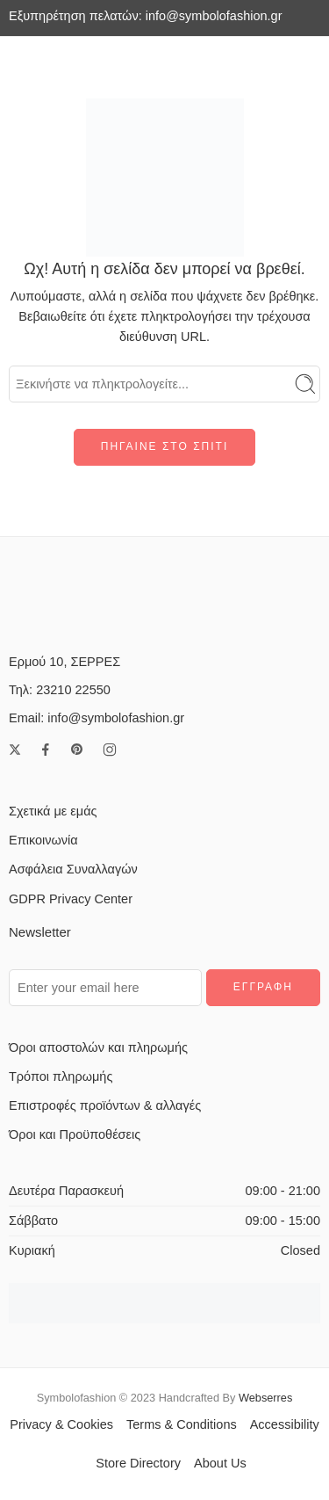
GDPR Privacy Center (70, 899)
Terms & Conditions (181, 1424)
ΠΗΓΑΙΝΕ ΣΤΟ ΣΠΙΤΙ (164, 446)
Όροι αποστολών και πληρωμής (98, 1047)
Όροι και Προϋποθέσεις (74, 1134)
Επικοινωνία (43, 840)
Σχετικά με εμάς (53, 811)
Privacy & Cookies (61, 1424)
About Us (220, 1463)
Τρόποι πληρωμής (60, 1076)
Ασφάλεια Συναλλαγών (73, 869)
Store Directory (138, 1463)
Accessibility (284, 1424)
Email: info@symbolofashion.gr (96, 718)
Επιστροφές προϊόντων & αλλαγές (105, 1105)
